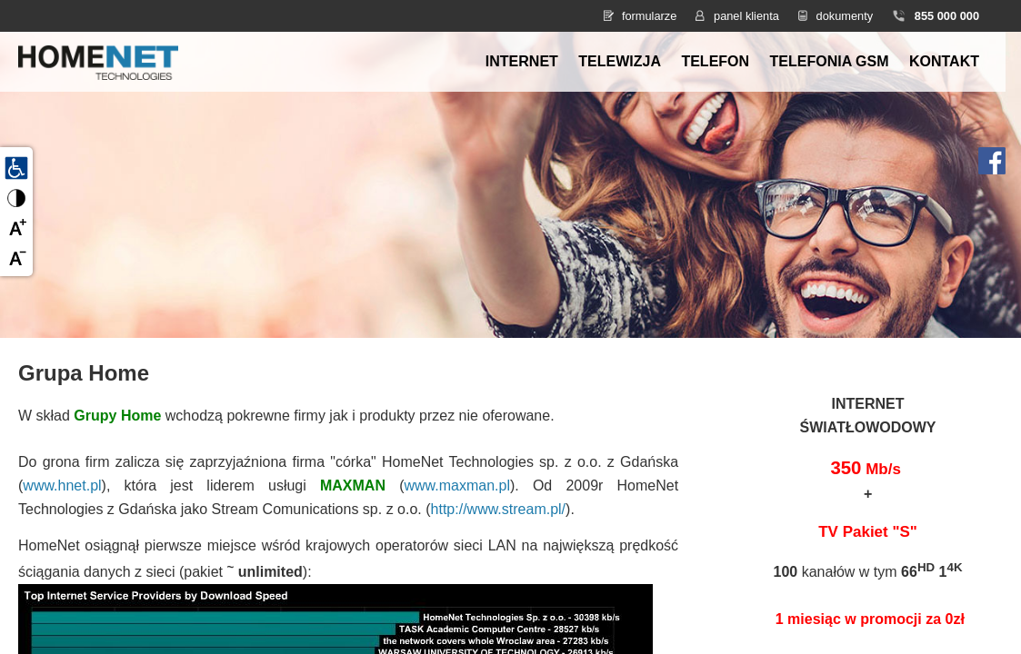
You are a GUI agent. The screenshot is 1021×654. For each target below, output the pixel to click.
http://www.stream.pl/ (498, 509)
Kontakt (944, 61)
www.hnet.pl (62, 485)
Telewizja (619, 61)
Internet (521, 61)
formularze (649, 16)
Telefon (715, 61)
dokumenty (845, 16)
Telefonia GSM (829, 61)
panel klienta (746, 16)
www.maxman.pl (456, 485)
